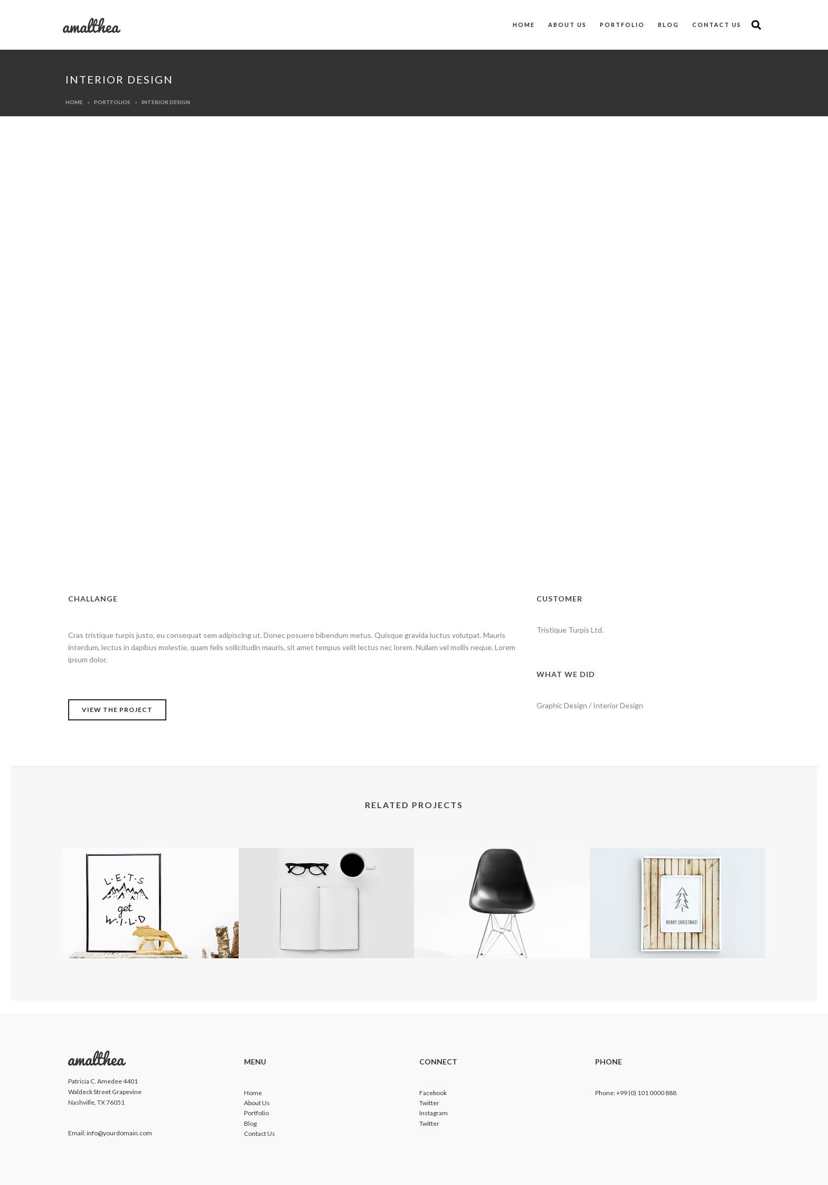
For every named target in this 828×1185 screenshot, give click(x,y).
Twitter (429, 1103)
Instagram (433, 1113)
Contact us (716, 24)
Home (524, 24)
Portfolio (622, 24)
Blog (668, 24)
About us (567, 24)
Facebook (433, 1093)
